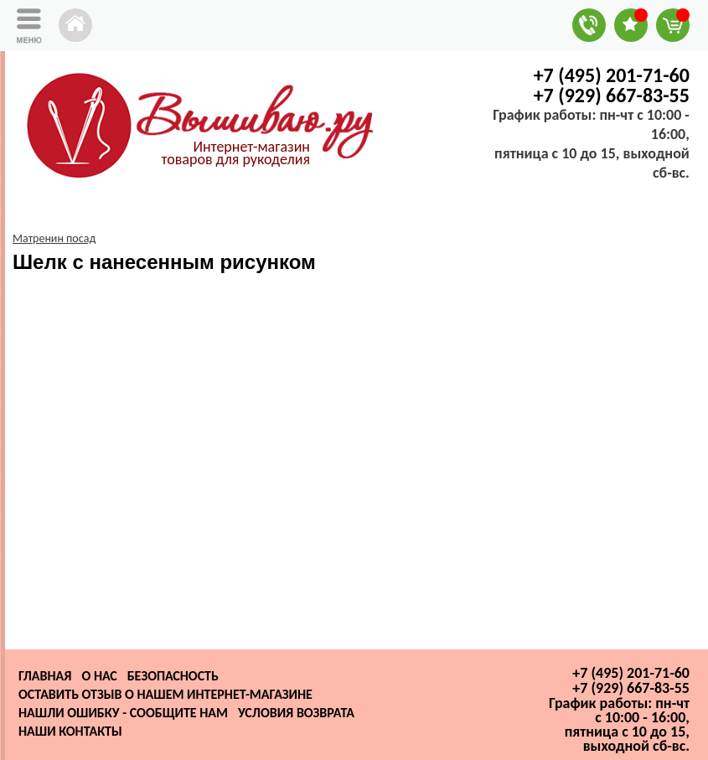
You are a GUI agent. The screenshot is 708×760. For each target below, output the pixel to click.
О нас (98, 676)
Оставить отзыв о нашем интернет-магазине (165, 694)
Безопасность (173, 676)
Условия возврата (296, 713)
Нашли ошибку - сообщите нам (123, 713)
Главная (44, 676)
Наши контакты (70, 731)
